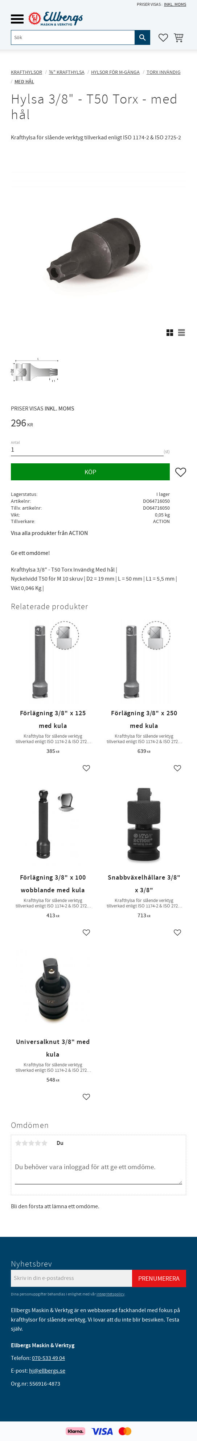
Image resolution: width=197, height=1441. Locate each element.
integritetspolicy (110, 1294)
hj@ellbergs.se (47, 1370)
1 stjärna (18, 1143)
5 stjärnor (44, 1143)
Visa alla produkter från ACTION (49, 533)
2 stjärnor (24, 1143)
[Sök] (142, 37)
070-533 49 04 (48, 1358)
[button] (17, 19)
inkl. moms (175, 4)
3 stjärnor (31, 1143)
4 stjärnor (37, 1143)
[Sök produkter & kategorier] (73, 37)
